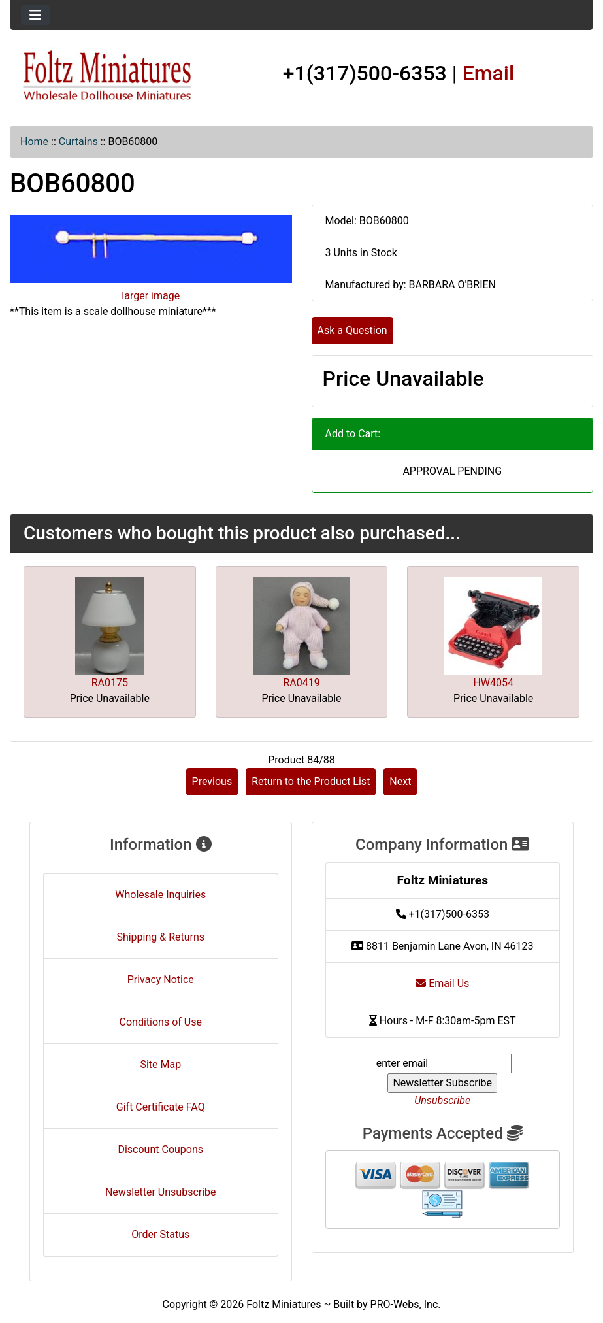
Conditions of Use (161, 1022)
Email (489, 73)
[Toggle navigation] (35, 15)
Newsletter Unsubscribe (160, 1192)
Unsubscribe (442, 1100)
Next (400, 781)
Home (34, 141)
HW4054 (493, 683)
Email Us (442, 983)
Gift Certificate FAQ (160, 1107)
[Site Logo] (107, 76)
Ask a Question (352, 330)
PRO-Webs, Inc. (405, 1304)
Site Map (160, 1064)
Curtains (78, 141)
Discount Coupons (160, 1149)
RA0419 (301, 683)
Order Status (160, 1234)
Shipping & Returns (160, 937)
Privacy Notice (160, 979)
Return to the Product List (311, 781)
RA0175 (109, 683)
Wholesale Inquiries (160, 894)
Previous (212, 781)
